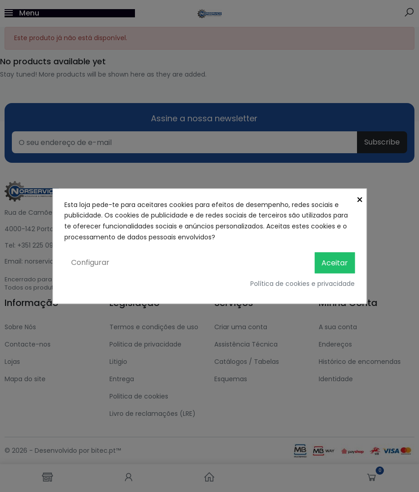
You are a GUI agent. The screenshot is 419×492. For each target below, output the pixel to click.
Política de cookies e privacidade (302, 283)
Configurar (90, 262)
